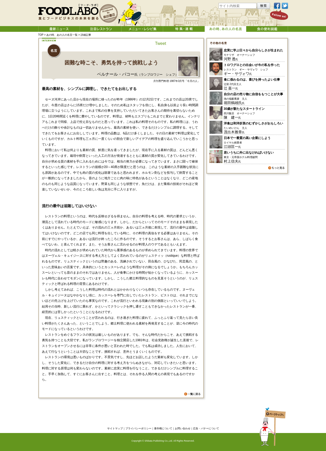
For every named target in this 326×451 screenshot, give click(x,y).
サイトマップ (115, 428)
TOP (40, 34)
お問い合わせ (182, 428)
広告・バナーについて (206, 428)
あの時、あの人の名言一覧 (62, 34)
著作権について (163, 428)
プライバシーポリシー (138, 428)
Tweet (160, 43)
